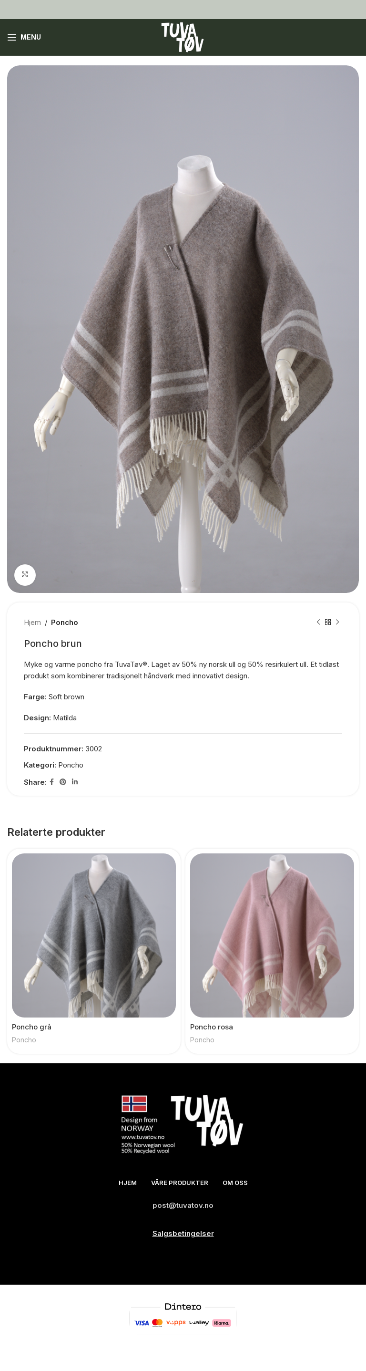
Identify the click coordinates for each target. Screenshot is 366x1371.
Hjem (32, 622)
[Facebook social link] (52, 782)
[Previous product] (318, 622)
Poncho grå (31, 1026)
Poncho (64, 622)
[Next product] (337, 622)
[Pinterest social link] (63, 782)
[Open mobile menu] (24, 37)
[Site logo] (183, 36)
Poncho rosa (211, 1026)
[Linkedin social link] (75, 782)
